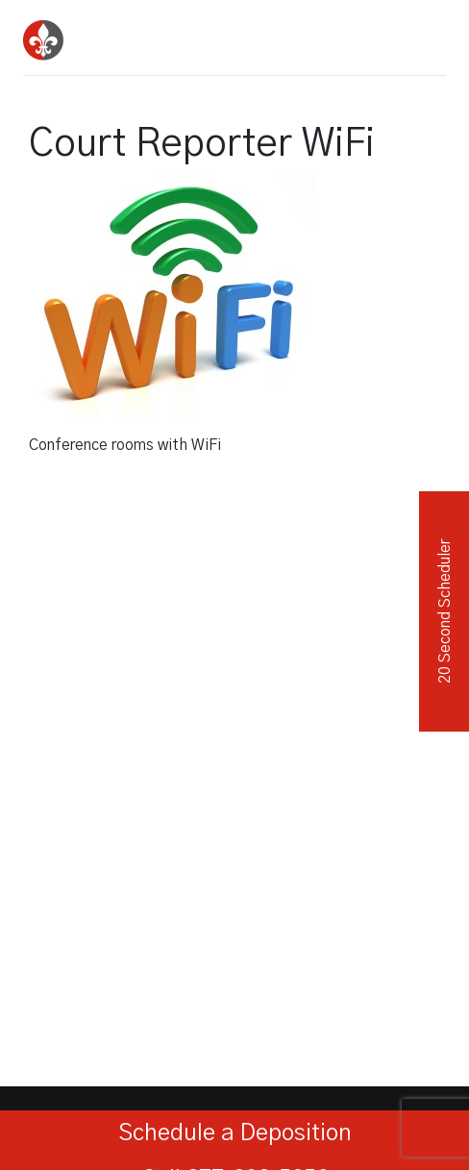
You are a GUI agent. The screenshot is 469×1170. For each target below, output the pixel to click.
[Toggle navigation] (425, 34)
